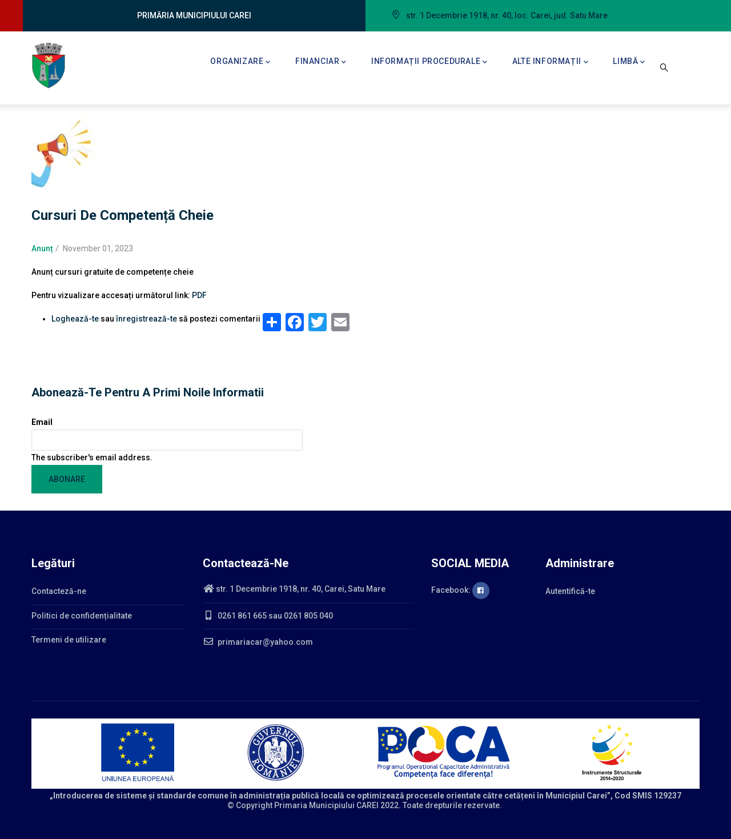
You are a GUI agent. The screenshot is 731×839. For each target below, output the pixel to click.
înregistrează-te (146, 318)
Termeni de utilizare (68, 639)
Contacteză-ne (58, 591)
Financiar (321, 62)
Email (42, 422)
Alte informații (550, 62)
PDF (199, 295)
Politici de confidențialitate (81, 615)
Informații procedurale (429, 62)
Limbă (629, 62)
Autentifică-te (570, 591)
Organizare (240, 62)
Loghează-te (75, 318)
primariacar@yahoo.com (258, 642)
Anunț (42, 248)
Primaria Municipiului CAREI (326, 805)
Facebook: (460, 590)
